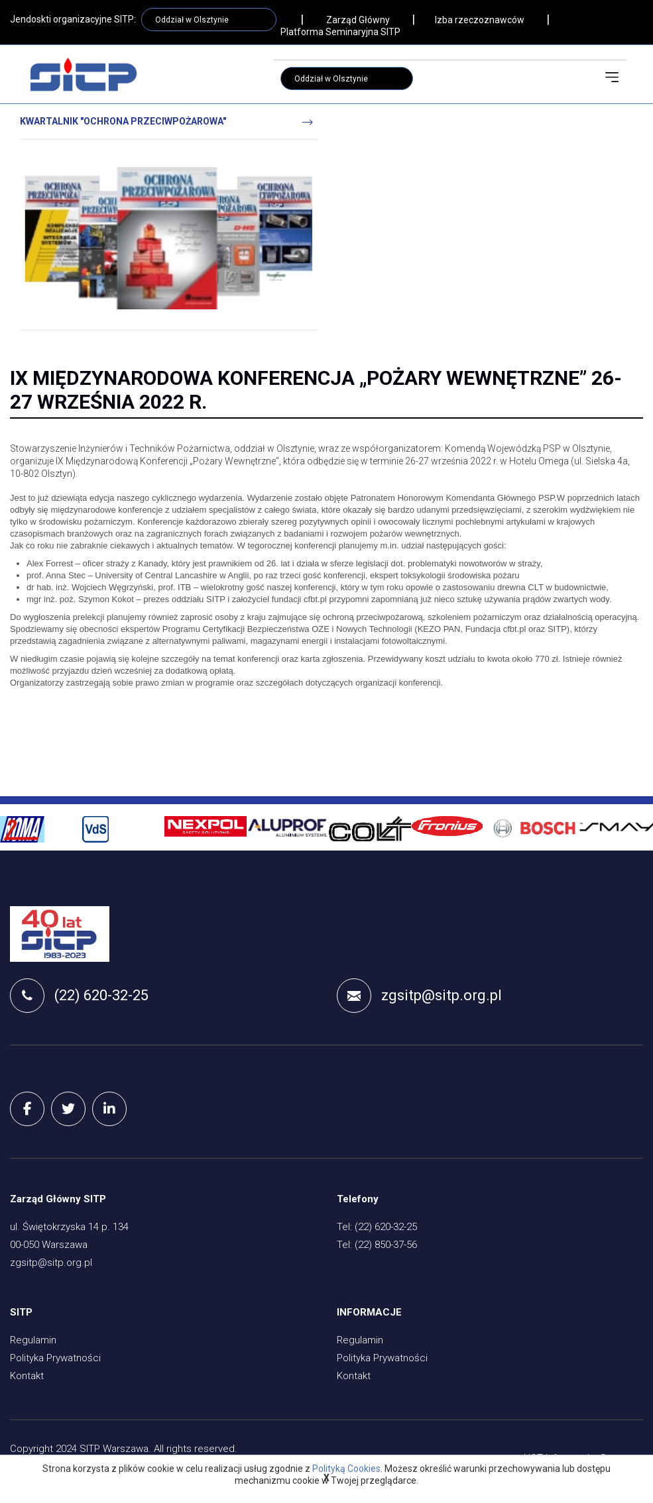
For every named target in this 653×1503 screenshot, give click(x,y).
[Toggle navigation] (611, 77)
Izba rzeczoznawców (479, 20)
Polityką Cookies (346, 1468)
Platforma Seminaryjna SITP (340, 31)
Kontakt (27, 1376)
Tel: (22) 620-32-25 (377, 1227)
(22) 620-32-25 (79, 995)
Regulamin (33, 1340)
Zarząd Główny (358, 20)
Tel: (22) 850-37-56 (377, 1245)
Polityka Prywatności (55, 1358)
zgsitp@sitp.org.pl (419, 995)
